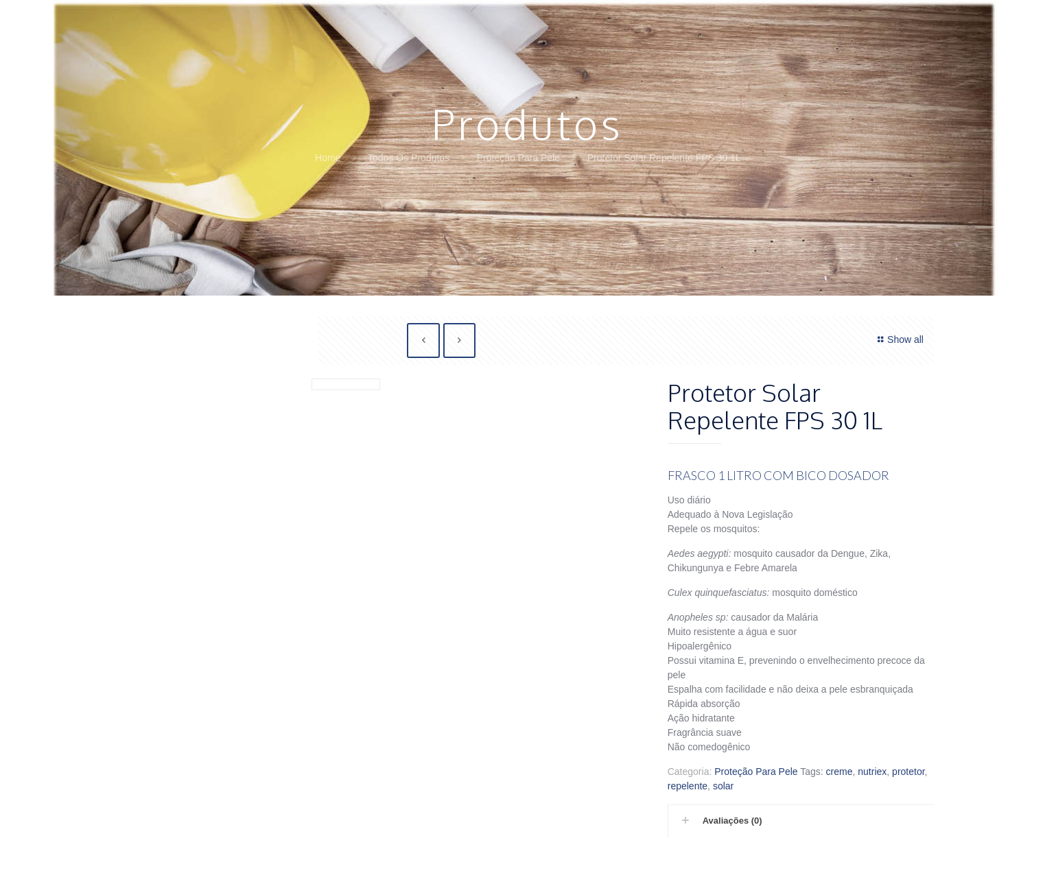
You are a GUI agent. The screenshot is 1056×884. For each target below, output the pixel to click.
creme (839, 771)
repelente (687, 785)
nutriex (872, 771)
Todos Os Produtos (408, 157)
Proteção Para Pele (518, 157)
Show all (898, 339)
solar (723, 785)
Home (327, 157)
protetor (908, 771)
